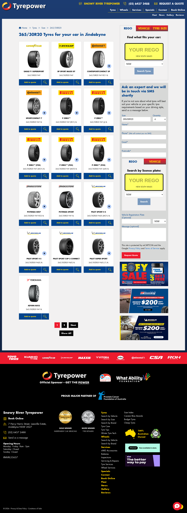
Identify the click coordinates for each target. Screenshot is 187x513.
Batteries (105, 454)
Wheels (124, 9)
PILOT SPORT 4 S (98, 212)
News (161, 15)
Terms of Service (152, 248)
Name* (125, 124)
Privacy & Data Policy (19, 508)
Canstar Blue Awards (133, 416)
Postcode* (126, 151)
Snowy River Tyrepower (99, 3)
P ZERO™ (66, 118)
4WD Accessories (109, 450)
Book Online (178, 9)
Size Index (128, 412)
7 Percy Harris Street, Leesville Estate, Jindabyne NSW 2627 (27, 425)
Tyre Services (107, 464)
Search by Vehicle (109, 416)
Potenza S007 (34, 212)
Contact (163, 9)
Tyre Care (105, 426)
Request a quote (169, 3)
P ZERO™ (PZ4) (34, 165)
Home (23, 27)
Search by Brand (108, 423)
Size (124, 115)
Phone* (136, 133)
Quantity (157, 115)
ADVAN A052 (34, 306)
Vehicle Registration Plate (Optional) (133, 216)
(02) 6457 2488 (139, 3)
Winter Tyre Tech (108, 433)
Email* (125, 142)
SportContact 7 (34, 118)
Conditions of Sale (35, 508)
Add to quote (30, 82)
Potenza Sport (66, 212)
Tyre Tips (105, 429)
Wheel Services (108, 467)
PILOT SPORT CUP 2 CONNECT (66, 259)
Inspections (106, 457)
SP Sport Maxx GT (66, 71)
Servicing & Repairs (110, 460)
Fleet (154, 15)
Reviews (180, 15)
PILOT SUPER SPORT (98, 259)
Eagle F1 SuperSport (34, 71)
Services (136, 9)
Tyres (113, 9)
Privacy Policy (134, 248)
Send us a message (18, 437)
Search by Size (108, 419)
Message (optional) (130, 226)
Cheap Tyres (129, 422)
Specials (149, 9)
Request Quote (131, 255)
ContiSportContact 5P (98, 71)
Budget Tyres (129, 419)
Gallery (170, 15)
